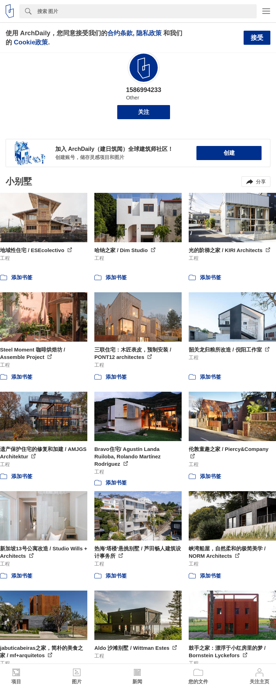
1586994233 (143, 89)
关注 (143, 112)
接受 (257, 37)
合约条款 (120, 33)
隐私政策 (149, 33)
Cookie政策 (31, 42)
